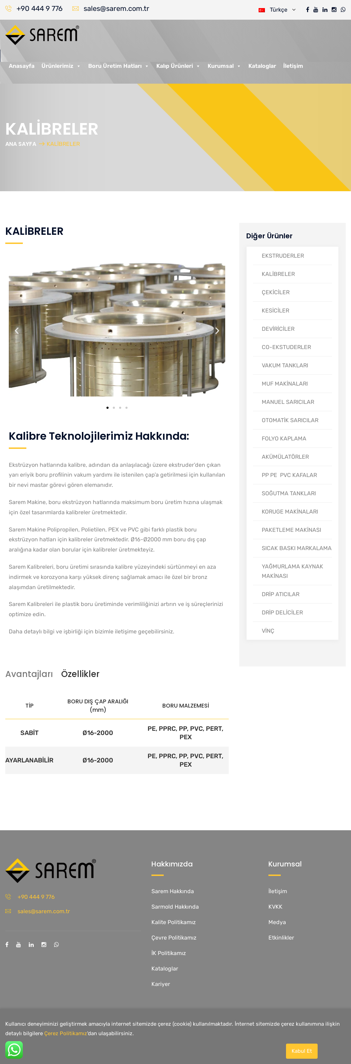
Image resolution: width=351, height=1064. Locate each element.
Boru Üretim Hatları (118, 66)
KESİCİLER (275, 310)
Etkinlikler (281, 937)
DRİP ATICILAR (280, 594)
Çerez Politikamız (65, 1033)
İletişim (293, 66)
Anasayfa (21, 66)
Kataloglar (262, 66)
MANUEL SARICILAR (288, 402)
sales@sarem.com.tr (116, 8)
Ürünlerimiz (61, 66)
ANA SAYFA (20, 144)
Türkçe (277, 10)
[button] (16, 331)
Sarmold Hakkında (175, 906)
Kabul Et (302, 1051)
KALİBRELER (278, 274)
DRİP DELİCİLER (282, 612)
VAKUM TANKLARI (285, 365)
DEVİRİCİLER (278, 328)
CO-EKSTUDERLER (286, 347)
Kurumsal (224, 66)
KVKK (275, 906)
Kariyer (160, 984)
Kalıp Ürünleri (178, 66)
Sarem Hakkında (172, 891)
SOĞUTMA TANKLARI (289, 493)
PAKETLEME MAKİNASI (291, 530)
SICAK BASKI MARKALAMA (297, 548)
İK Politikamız (168, 953)
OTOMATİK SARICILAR (290, 420)
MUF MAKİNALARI (285, 383)
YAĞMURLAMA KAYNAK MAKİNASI (292, 571)
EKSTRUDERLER (283, 255)
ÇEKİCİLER (276, 292)
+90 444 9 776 (40, 8)
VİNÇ (268, 630)
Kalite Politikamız (173, 922)
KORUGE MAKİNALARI (290, 511)
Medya (277, 922)
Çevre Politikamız (173, 937)
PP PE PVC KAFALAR (289, 475)
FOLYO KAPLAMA (284, 438)
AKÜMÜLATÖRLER (285, 456)
